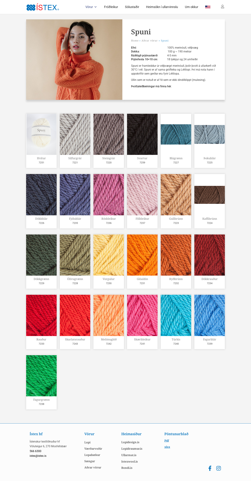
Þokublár (210, 158)
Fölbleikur (142, 219)
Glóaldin (142, 279)
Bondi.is (126, 468)
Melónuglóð (109, 339)
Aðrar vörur (150, 40)
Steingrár (108, 158)
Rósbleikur (108, 219)
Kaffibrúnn (209, 219)
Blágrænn (176, 158)
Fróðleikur (111, 7)
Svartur (142, 158)
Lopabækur (92, 455)
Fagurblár (209, 339)
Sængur (89, 461)
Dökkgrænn (41, 279)
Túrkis (176, 339)
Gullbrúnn (176, 219)
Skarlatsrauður (75, 339)
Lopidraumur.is (131, 449)
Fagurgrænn (41, 400)
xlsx (167, 447)
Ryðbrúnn (176, 279)
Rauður (41, 339)
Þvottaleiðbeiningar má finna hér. (151, 86)
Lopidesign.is (130, 442)
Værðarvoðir (93, 449)
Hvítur (41, 158)
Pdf (166, 440)
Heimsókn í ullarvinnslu (162, 7)
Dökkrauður (209, 279)
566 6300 (35, 451)
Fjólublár (75, 219)
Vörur (91, 7)
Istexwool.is (129, 461)
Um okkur (191, 7)
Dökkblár (41, 219)
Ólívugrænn (75, 279)
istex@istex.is (38, 455)
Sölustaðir (132, 7)
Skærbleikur (142, 339)
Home (135, 40)
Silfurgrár (75, 158)
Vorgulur (109, 279)
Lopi (87, 442)
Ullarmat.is (128, 455)
